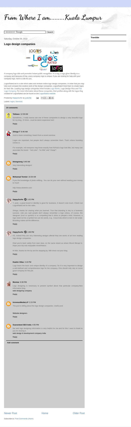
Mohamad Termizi (20, 177)
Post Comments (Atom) (24, 419)
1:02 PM (30, 199)
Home (45, 413)
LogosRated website (47, 93)
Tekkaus (16, 114)
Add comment (13, 343)
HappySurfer (18, 199)
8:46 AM (24, 132)
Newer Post (10, 413)
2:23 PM (32, 302)
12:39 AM (24, 114)
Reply (15, 124)
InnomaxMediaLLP (20, 302)
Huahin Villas (18, 262)
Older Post (79, 413)
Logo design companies (19, 44)
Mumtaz (16, 282)
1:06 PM (30, 232)
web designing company (22, 291)
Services (19, 102)
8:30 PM (23, 282)
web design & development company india (29, 333)
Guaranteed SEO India (22, 325)
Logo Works (55, 89)
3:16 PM (28, 262)
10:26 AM (32, 177)
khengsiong (18, 162)
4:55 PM (35, 325)
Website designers (20, 313)
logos (12, 102)
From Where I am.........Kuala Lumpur (53, 17)
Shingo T (16, 132)
